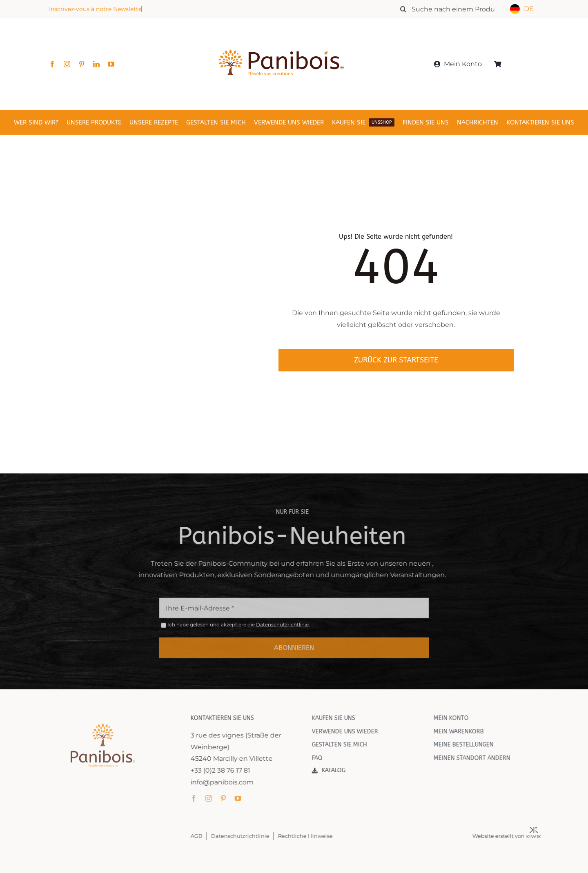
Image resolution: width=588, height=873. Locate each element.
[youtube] (111, 64)
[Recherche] (403, 9)
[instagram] (67, 64)
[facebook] (52, 64)
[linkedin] (96, 64)
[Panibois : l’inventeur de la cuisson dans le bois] (281, 36)
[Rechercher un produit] (451, 9)
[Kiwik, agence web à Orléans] (539, 830)
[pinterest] (81, 64)
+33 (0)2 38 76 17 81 (226, 770)
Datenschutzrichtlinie (282, 630)
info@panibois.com (227, 782)
